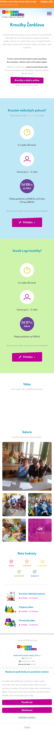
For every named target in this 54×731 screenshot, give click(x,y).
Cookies (27, 727)
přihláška (24, 598)
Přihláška (28, 222)
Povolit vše (27, 702)
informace (34, 598)
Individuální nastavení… (27, 717)
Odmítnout (27, 710)
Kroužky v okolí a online (27, 80)
